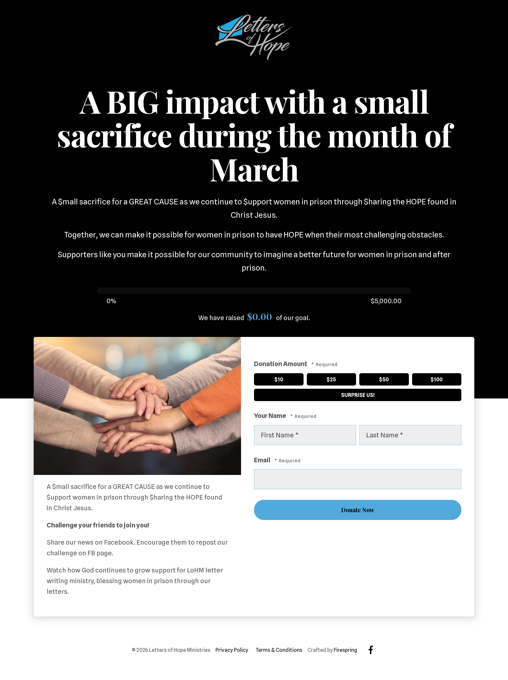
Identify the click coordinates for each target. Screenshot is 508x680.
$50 (374, 378)
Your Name (270, 416)
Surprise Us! (315, 393)
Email (262, 460)
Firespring (345, 650)
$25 (321, 378)
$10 (269, 378)
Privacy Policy (231, 650)
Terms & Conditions (279, 650)
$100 (428, 378)
